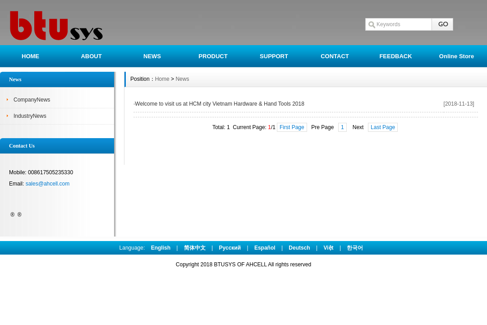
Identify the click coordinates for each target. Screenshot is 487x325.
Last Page (383, 127)
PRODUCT (212, 56)
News (182, 79)
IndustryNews (30, 116)
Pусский (230, 248)
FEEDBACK (395, 56)
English (160, 248)
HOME (30, 56)
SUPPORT (274, 56)
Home (162, 79)
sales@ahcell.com (48, 184)
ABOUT (91, 56)
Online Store (456, 56)
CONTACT (335, 56)
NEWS (152, 56)
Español (265, 248)
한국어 (355, 248)
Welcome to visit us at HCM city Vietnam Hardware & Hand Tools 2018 (219, 104)
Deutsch (299, 248)
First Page (292, 127)
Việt (329, 248)
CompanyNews (32, 100)
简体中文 (195, 248)
